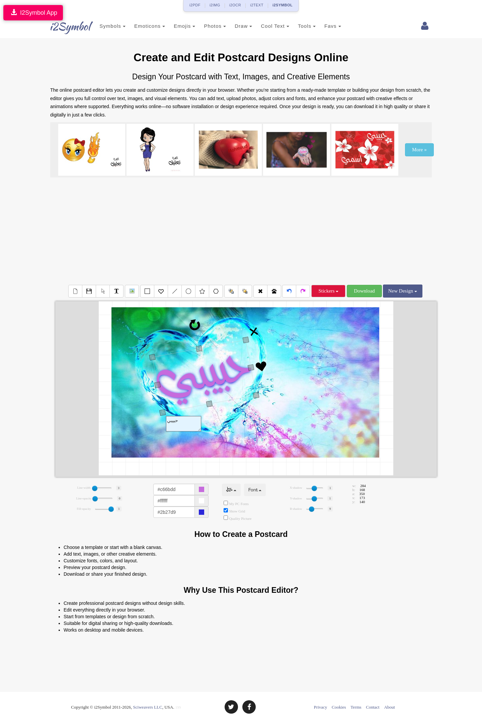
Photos (207, 26)
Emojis (176, 26)
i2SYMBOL (282, 5)
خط (231, 490)
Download (364, 291)
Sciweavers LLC (147, 707)
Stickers (328, 291)
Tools (299, 26)
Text (184, 423)
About (389, 707)
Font (254, 490)
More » (419, 149)
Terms (355, 707)
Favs (324, 26)
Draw (235, 26)
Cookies (339, 707)
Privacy (320, 707)
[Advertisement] (241, 231)
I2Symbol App (33, 12)
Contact (372, 707)
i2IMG (215, 5)
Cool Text (267, 26)
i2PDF (194, 5)
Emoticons (141, 26)
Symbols (104, 26)
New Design (402, 291)
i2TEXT (256, 5)
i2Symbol (63, 26)
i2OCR (235, 5)
